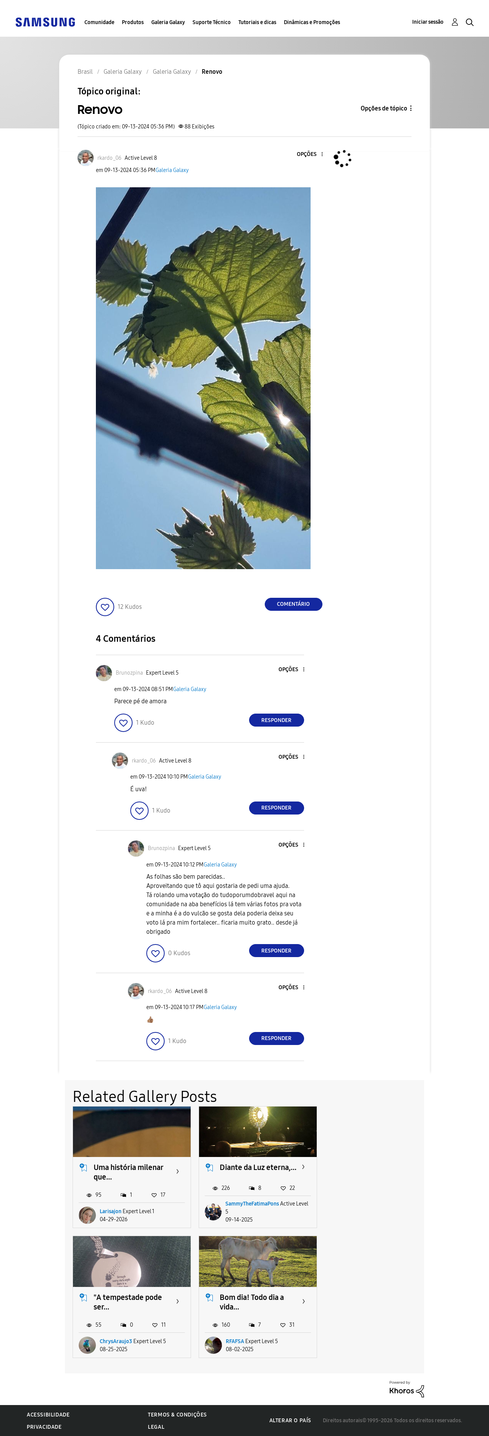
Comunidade (99, 22)
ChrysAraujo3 (368, 1211)
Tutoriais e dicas (257, 22)
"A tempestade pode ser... (380, 1172)
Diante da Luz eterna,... (258, 1167)
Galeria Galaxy (168, 22)
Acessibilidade (48, 1414)
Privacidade (44, 1426)
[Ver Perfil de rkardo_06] (109, 158)
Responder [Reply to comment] (276, 720)
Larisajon (110, 1211)
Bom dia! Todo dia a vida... (126, 1302)
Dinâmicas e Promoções (312, 22)
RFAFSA (109, 1341)
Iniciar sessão (428, 22)
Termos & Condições (177, 1414)
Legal (156, 1426)
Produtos (133, 22)
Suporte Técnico (212, 22)
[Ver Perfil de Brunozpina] (129, 673)
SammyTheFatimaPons (252, 1204)
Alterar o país (290, 1420)
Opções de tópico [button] (384, 108)
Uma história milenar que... (128, 1172)
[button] (309, 154)
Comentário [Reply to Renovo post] (293, 604)
